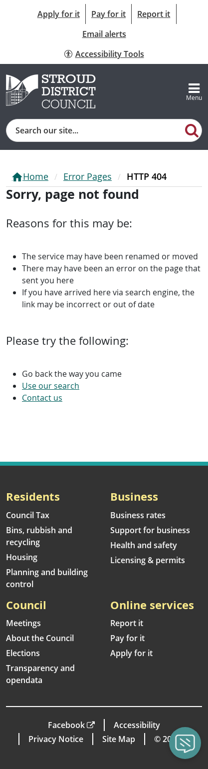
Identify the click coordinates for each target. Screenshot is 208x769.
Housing (21, 557)
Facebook (66, 725)
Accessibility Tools (109, 53)
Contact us (42, 397)
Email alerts (104, 33)
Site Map (118, 739)
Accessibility (137, 725)
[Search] (192, 129)
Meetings (23, 623)
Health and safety (143, 545)
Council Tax (27, 515)
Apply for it (58, 13)
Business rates (138, 515)
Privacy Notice (55, 739)
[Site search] (94, 130)
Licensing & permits (147, 560)
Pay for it (108, 13)
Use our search (50, 385)
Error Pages (87, 176)
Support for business (150, 530)
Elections (23, 653)
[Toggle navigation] (194, 91)
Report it (153, 13)
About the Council (40, 638)
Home (35, 176)
